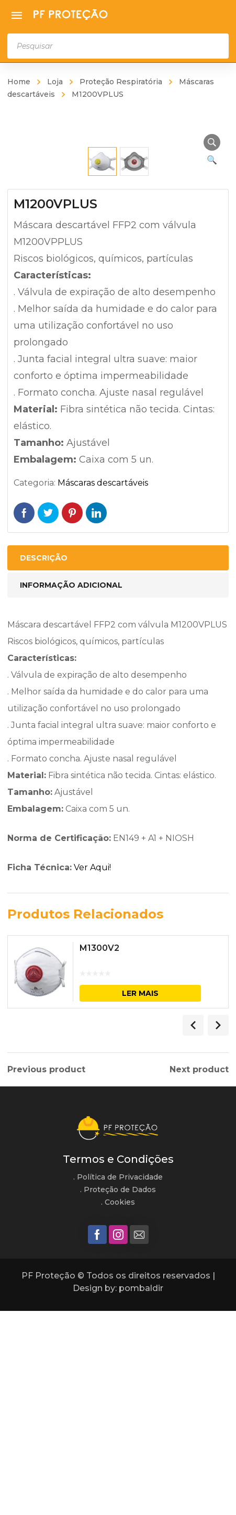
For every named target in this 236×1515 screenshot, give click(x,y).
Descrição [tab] (44, 762)
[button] (212, 142)
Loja (55, 81)
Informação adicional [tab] (71, 789)
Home (18, 81)
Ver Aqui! (92, 1072)
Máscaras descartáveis (103, 687)
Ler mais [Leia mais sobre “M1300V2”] (140, 1197)
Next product (199, 1274)
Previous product (46, 1274)
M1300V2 (99, 1153)
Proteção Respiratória (121, 81)
